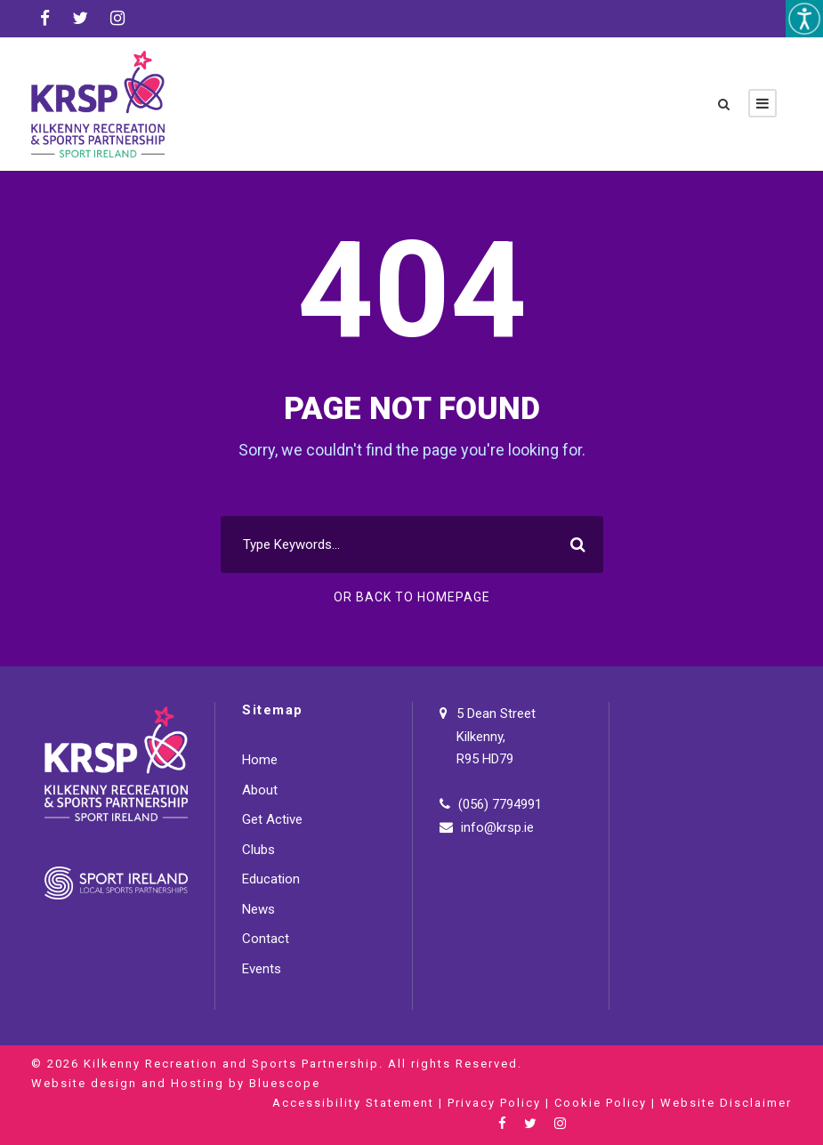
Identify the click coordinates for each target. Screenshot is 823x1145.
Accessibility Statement (353, 1102)
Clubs (258, 850)
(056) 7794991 (500, 804)
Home (260, 760)
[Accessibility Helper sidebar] (804, 18)
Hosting (197, 1083)
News (258, 909)
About (260, 790)
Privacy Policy (494, 1102)
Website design (84, 1083)
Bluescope (284, 1083)
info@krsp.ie (497, 827)
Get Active (272, 819)
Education (271, 879)
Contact (265, 939)
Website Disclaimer (726, 1102)
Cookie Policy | (607, 1102)
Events (261, 969)
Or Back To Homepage (412, 597)
